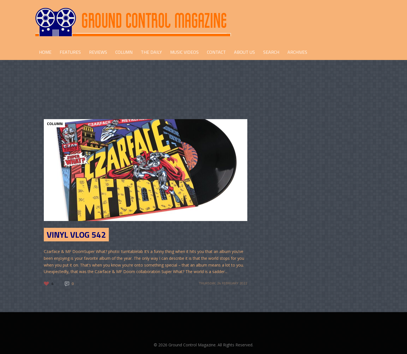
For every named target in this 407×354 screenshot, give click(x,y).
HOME (45, 52)
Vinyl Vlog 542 (76, 234)
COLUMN (124, 52)
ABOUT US (244, 52)
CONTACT (216, 52)
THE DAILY (151, 52)
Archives (297, 52)
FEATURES (70, 52)
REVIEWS (98, 52)
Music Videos (184, 52)
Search (271, 52)
